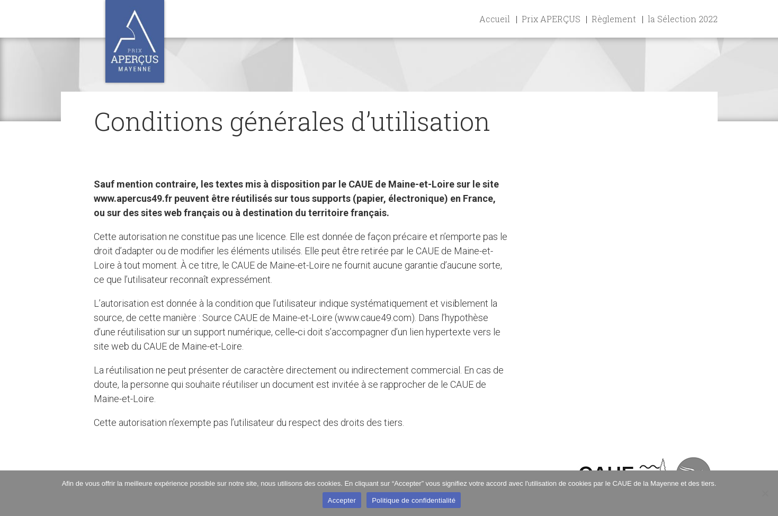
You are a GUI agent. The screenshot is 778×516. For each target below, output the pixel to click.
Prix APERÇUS (551, 18)
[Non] (764, 493)
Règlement (614, 18)
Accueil (494, 18)
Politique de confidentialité (413, 500)
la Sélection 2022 (683, 18)
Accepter (342, 500)
